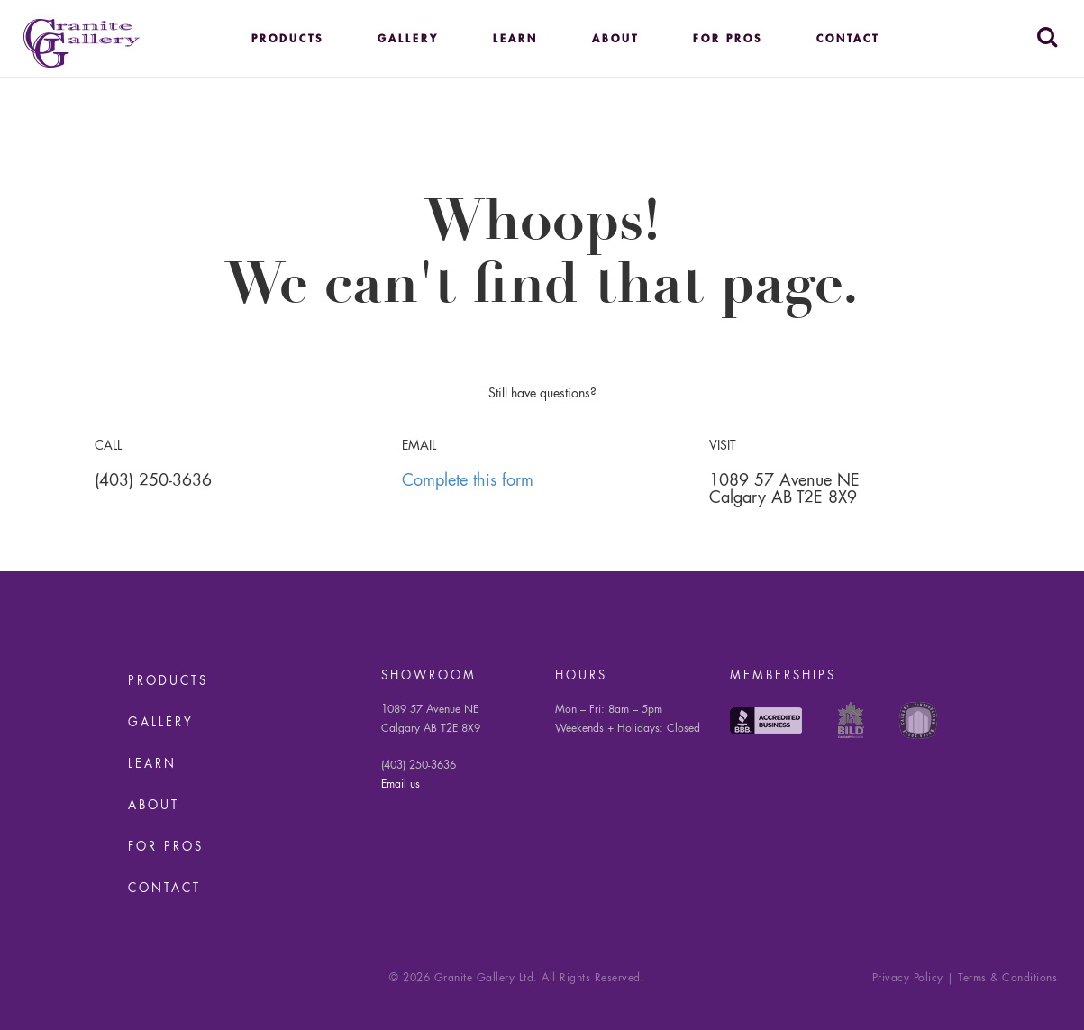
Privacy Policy (907, 978)
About (615, 39)
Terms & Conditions (1007, 978)
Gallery (408, 39)
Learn (515, 39)
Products (287, 39)
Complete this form (467, 481)
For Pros (727, 39)
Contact (847, 39)
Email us (400, 784)
